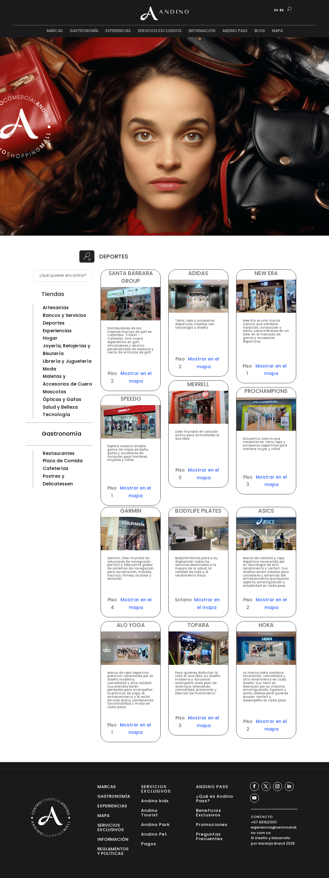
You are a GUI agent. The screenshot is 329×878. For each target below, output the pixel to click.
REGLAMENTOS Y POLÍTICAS (113, 851)
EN (276, 10)
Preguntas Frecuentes (209, 836)
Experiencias (57, 330)
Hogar (50, 338)
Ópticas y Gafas (62, 399)
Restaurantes (59, 453)
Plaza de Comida (63, 460)
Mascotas (54, 391)
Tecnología (56, 414)
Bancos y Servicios (64, 315)
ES (282, 10)
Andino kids (155, 800)
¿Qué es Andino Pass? (214, 798)
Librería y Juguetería (67, 361)
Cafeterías (55, 468)
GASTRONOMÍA (84, 31)
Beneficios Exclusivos (208, 812)
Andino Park (155, 824)
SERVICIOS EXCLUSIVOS (160, 31)
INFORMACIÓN (202, 31)
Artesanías (56, 307)
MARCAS (55, 31)
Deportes (54, 323)
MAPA (277, 31)
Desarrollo (280, 837)
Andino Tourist (149, 812)
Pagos (148, 843)
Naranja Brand (271, 843)
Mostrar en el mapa (136, 377)
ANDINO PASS (234, 31)
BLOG (259, 31)
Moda (49, 369)
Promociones (211, 824)
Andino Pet (154, 834)
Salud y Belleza (60, 407)
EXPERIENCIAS (118, 31)
